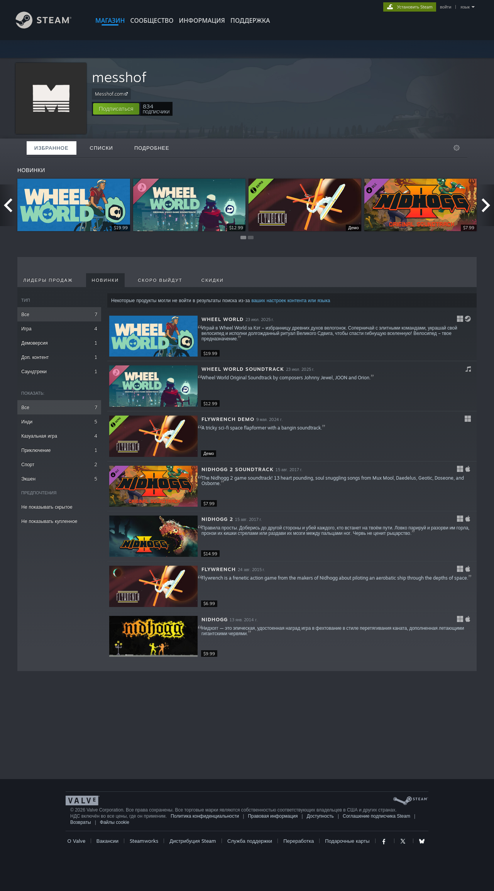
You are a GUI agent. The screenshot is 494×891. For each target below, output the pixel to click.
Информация (202, 20)
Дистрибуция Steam (192, 841)
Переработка (298, 841)
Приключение (59, 450)
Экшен (59, 478)
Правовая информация (273, 816)
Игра (59, 328)
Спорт (59, 464)
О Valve (76, 841)
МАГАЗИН (110, 20)
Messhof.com (112, 94)
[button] (116, 109)
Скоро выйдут (160, 280)
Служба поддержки (249, 841)
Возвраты (80, 822)
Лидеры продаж (48, 280)
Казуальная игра (59, 436)
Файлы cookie (114, 822)
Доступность (320, 816)
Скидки (212, 280)
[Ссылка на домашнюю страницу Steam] (49, 26)
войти (445, 7)
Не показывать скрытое (46, 507)
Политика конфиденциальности (205, 816)
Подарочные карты (347, 841)
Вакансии (107, 841)
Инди (59, 421)
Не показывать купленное (49, 521)
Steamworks (144, 841)
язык (465, 7)
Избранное (51, 148)
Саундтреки (59, 371)
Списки (101, 148)
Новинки (105, 280)
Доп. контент (59, 357)
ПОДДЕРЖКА (250, 20)
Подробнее (151, 148)
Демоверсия (59, 343)
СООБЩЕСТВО (151, 20)
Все (59, 314)
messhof (119, 77)
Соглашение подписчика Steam (376, 816)
